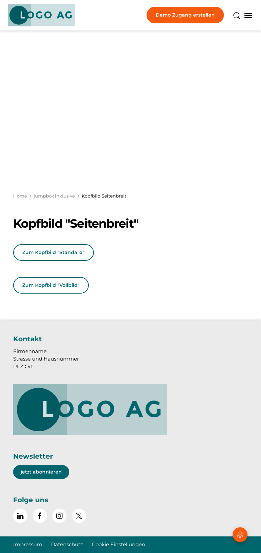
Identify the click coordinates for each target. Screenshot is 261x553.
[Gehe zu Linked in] (20, 516)
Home (20, 196)
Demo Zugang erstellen (185, 15)
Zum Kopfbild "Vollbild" (51, 285)
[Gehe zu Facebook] (40, 516)
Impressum (27, 544)
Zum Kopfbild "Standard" (53, 252)
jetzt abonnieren (41, 472)
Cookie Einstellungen (118, 544)
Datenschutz (67, 544)
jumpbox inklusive (54, 196)
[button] (240, 510)
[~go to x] (79, 516)
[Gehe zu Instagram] (59, 516)
